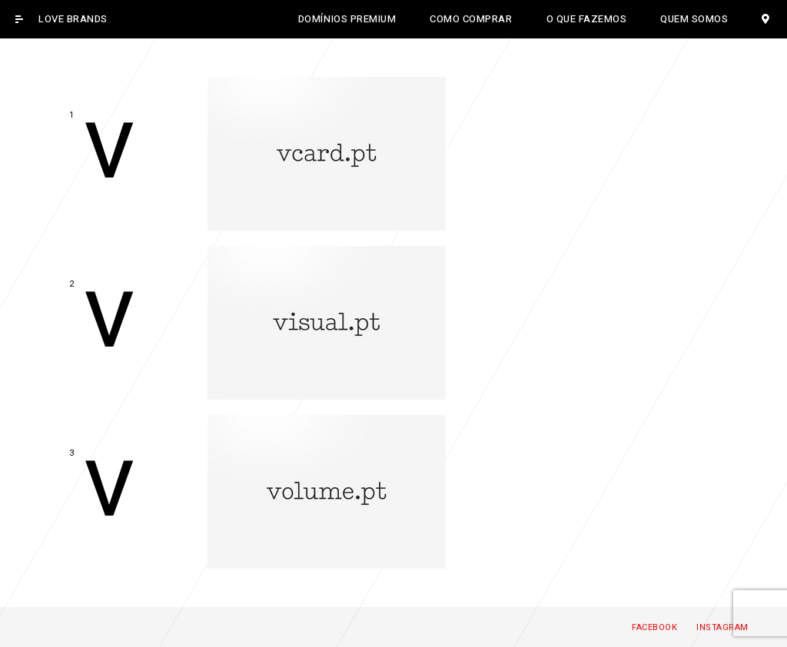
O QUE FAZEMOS (586, 19)
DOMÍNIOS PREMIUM (347, 19)
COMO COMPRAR (471, 19)
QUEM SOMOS (694, 19)
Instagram (722, 627)
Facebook (654, 627)
